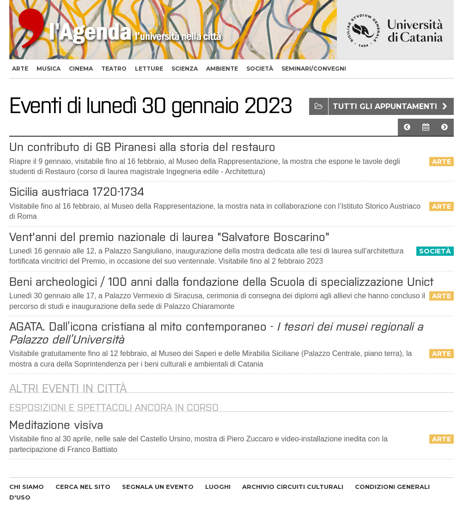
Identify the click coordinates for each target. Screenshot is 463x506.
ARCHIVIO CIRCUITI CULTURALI (292, 486)
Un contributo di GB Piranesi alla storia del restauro (142, 147)
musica (49, 68)
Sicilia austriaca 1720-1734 (76, 192)
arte (20, 68)
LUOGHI (218, 486)
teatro (114, 68)
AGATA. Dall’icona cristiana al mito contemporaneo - (216, 332)
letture (149, 68)
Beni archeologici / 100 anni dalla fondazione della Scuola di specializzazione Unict (221, 282)
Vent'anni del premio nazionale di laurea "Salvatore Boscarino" (169, 237)
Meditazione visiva (56, 425)
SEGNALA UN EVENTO (158, 486)
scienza (184, 68)
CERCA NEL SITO (82, 486)
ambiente (222, 68)
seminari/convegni (313, 68)
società (259, 68)
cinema (81, 68)
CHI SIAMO (26, 486)
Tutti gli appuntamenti (391, 106)
